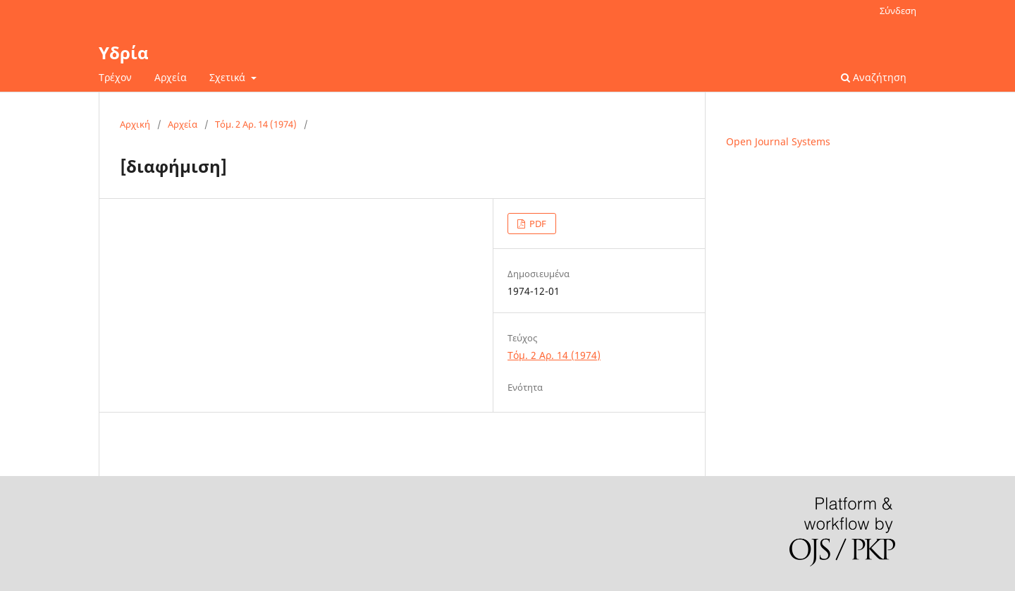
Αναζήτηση (873, 77)
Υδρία (124, 52)
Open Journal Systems (778, 141)
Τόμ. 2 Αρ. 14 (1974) (256, 124)
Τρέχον (115, 77)
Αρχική (135, 124)
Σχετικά (228, 77)
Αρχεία (170, 77)
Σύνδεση (898, 10)
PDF (536, 223)
